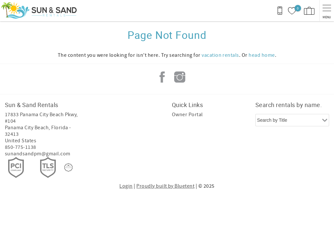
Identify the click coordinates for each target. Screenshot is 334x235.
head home (262, 55)
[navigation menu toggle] (326, 10)
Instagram (179, 77)
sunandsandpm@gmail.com (37, 153)
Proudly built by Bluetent (165, 186)
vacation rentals (220, 55)
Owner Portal (187, 114)
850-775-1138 (20, 147)
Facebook (162, 77)
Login (125, 186)
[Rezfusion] (68, 167)
